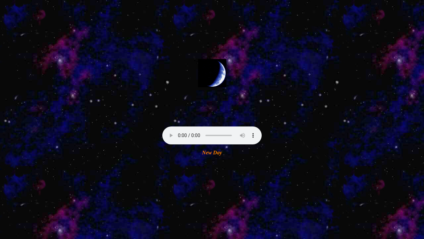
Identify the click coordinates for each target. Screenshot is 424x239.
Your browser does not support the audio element (212, 135)
